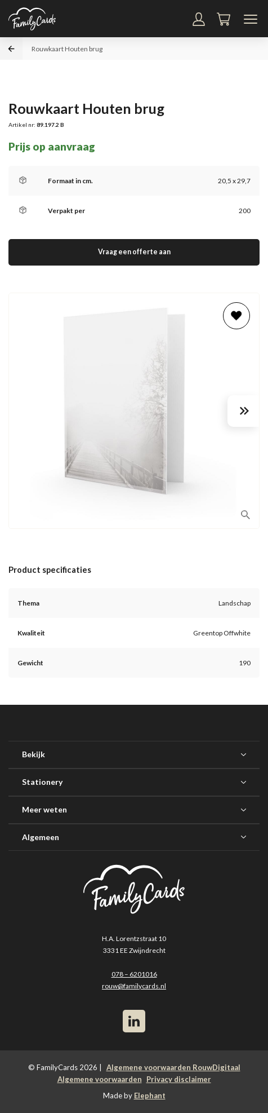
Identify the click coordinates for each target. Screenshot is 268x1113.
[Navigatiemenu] (251, 19)
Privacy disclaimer (178, 1079)
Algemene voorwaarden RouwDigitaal (173, 1067)
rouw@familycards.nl (134, 986)
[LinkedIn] (134, 1021)
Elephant (150, 1095)
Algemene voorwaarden (99, 1079)
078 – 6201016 (134, 974)
